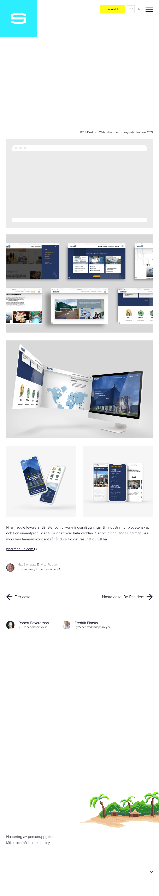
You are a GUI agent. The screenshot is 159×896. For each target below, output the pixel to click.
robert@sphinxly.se (35, 627)
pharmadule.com (21, 549)
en (138, 9)
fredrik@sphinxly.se (99, 627)
